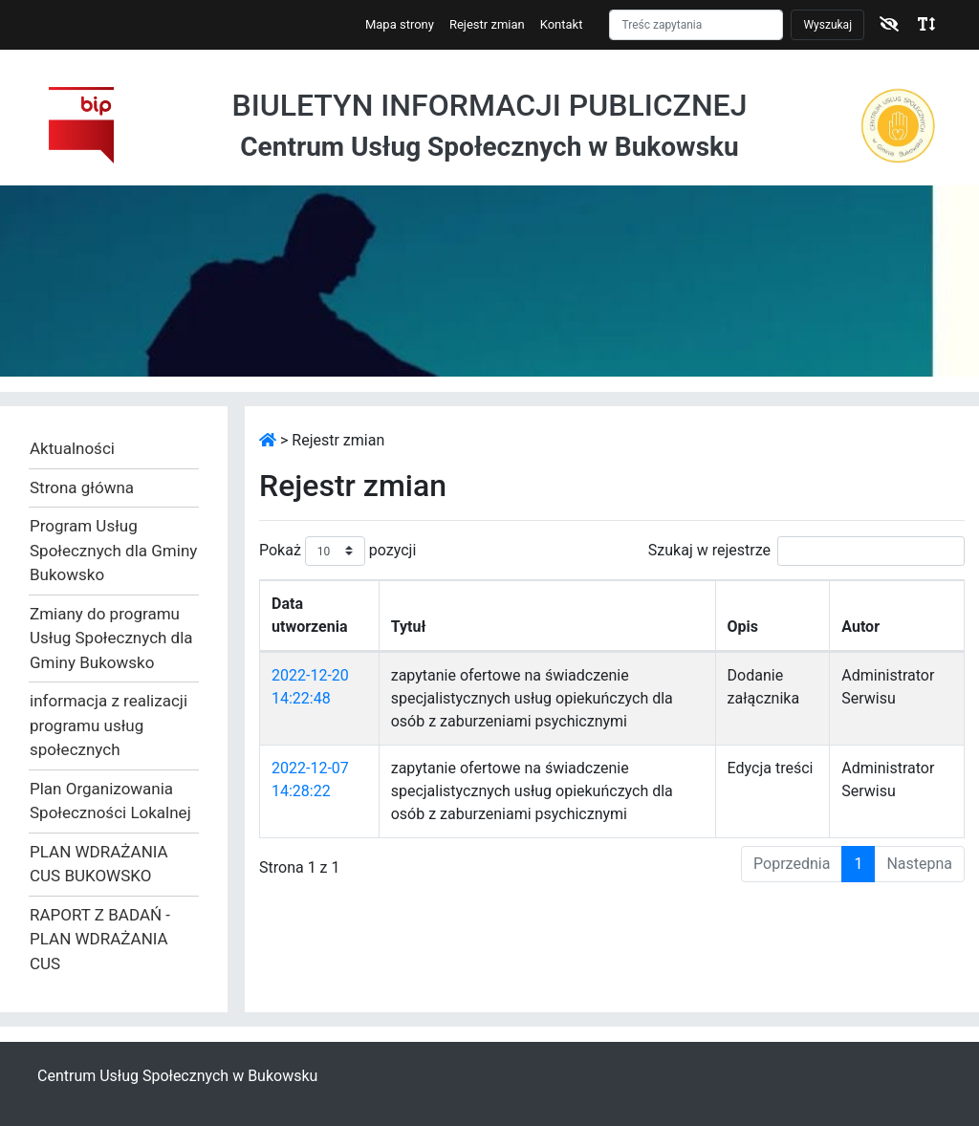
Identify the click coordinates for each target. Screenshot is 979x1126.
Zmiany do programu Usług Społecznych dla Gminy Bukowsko (111, 638)
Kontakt (561, 24)
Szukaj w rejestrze (806, 551)
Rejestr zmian (487, 24)
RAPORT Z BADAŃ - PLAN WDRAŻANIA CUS (100, 939)
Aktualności (72, 448)
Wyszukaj (827, 25)
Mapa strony (399, 24)
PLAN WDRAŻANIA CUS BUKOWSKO (99, 864)
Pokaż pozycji (337, 551)
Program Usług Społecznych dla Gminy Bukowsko (113, 550)
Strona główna (82, 487)
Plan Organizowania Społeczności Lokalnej (110, 801)
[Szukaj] (696, 25)
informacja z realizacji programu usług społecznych (108, 725)
